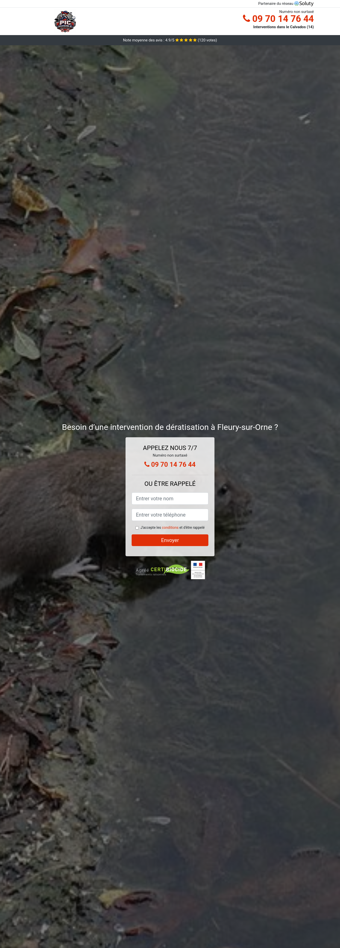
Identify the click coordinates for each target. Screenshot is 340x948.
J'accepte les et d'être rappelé (173, 527)
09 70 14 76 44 (278, 18)
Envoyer (170, 540)
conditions (170, 527)
